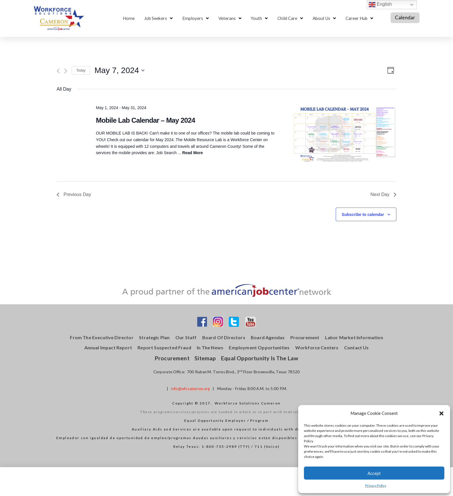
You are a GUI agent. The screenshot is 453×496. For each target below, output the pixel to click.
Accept (374, 473)
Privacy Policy (375, 485)
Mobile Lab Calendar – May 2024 (145, 120)
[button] (441, 413)
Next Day (383, 194)
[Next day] (65, 71)
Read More (192, 152)
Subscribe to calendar (363, 214)
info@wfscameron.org (190, 388)
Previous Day (74, 194)
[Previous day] (58, 71)
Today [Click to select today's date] (81, 70)
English (380, 4)
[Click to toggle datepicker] (119, 70)
